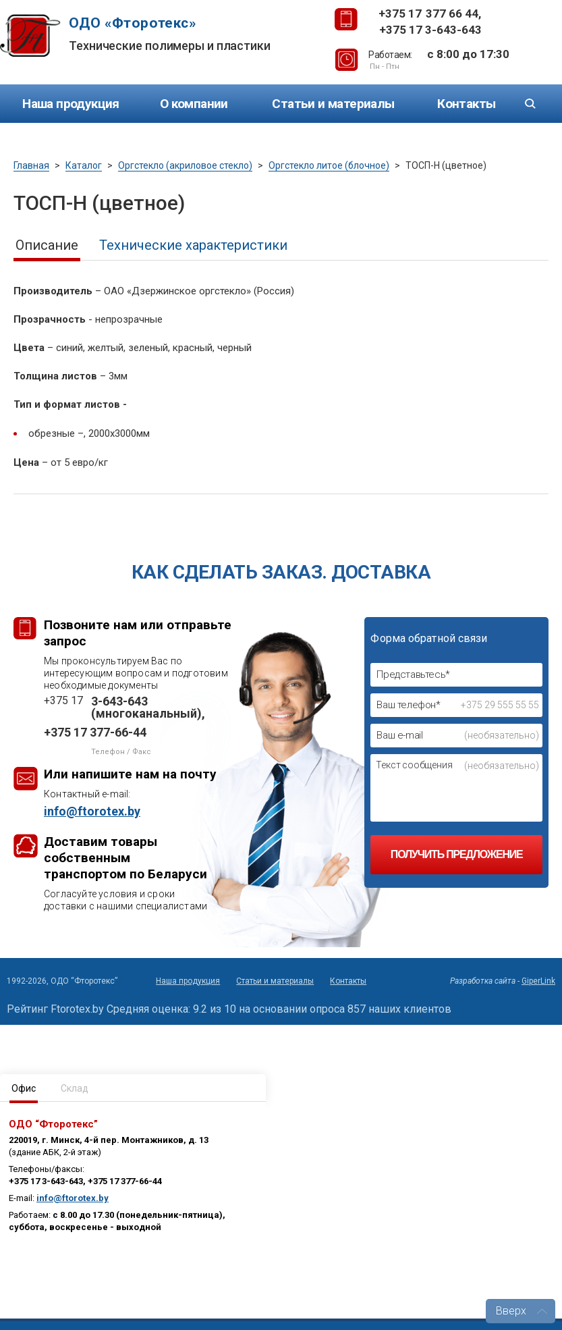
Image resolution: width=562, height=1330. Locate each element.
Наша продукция (70, 103)
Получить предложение (457, 854)
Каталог (83, 165)
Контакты (466, 103)
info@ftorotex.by (72, 1198)
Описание (47, 245)
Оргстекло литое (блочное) (329, 165)
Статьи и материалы (333, 103)
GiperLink (538, 981)
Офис (23, 1088)
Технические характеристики (193, 245)
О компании (194, 103)
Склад (74, 1088)
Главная (31, 165)
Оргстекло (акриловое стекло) (185, 165)
